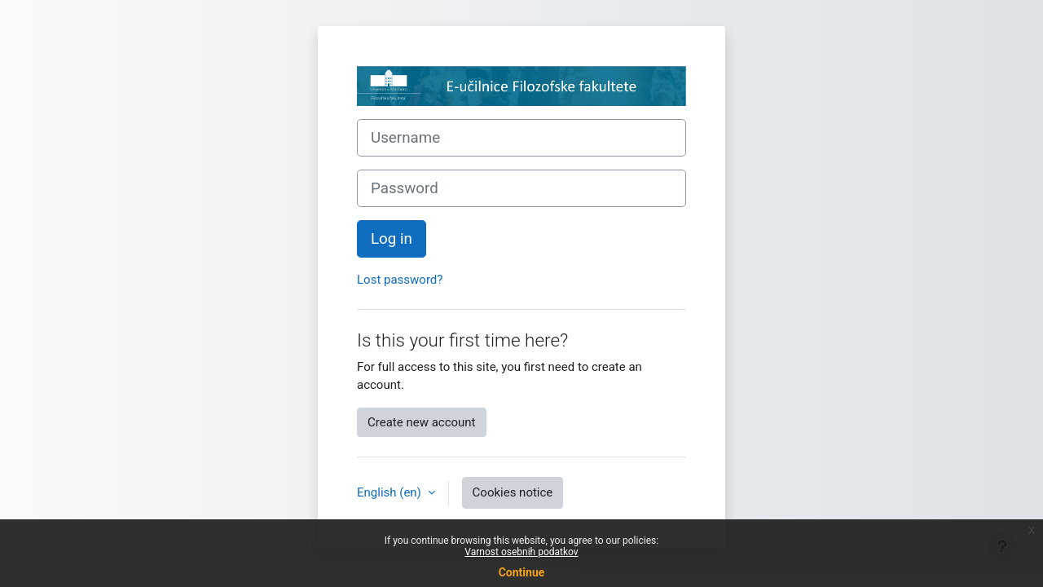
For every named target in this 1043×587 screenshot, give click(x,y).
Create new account (421, 422)
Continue (522, 572)
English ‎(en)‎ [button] (391, 492)
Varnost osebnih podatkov (521, 552)
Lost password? (399, 279)
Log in (391, 239)
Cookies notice (513, 492)
